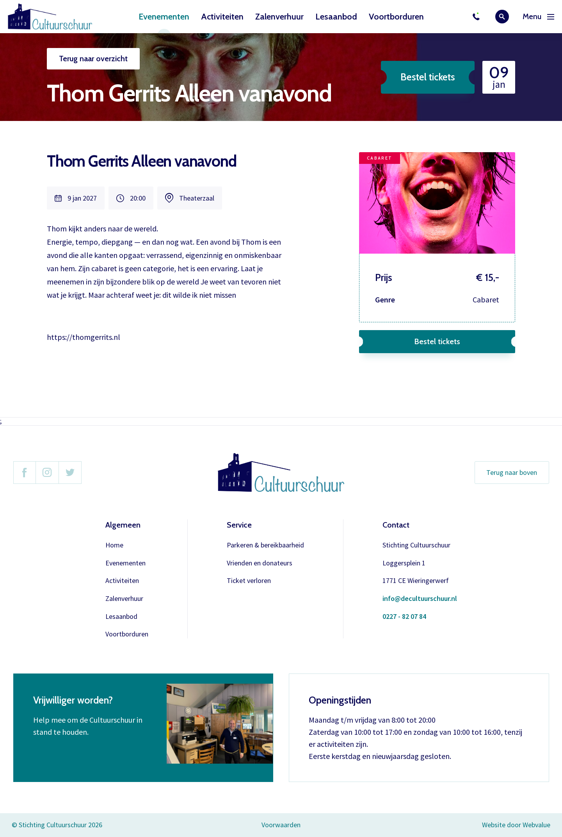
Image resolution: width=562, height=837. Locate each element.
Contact (395, 525)
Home (114, 545)
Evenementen (164, 16)
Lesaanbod (336, 16)
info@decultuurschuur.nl (419, 599)
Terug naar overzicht (93, 58)
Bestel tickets (427, 77)
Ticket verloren (249, 581)
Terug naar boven (511, 472)
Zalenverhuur (279, 16)
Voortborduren (396, 16)
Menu (538, 16)
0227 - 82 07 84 (404, 617)
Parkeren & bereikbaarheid (265, 545)
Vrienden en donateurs (259, 563)
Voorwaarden (281, 824)
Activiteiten (222, 16)
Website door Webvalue (516, 825)
